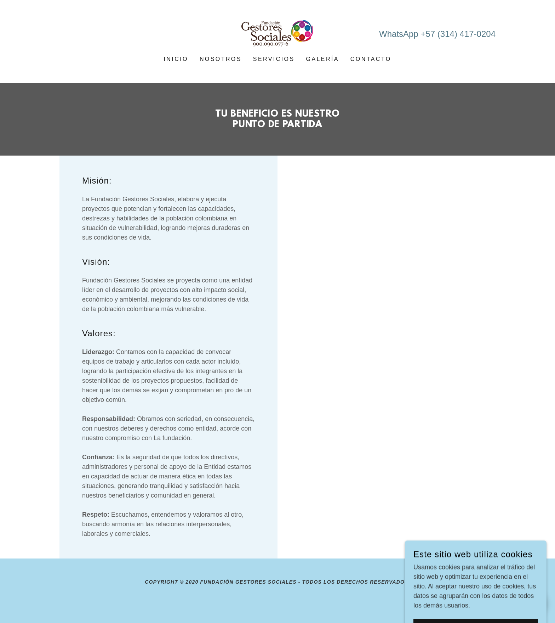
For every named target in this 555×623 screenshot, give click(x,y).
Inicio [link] (176, 59)
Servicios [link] (274, 59)
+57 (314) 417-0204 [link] (458, 34)
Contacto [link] (370, 59)
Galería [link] (322, 59)
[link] (277, 32)
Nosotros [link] (221, 59)
